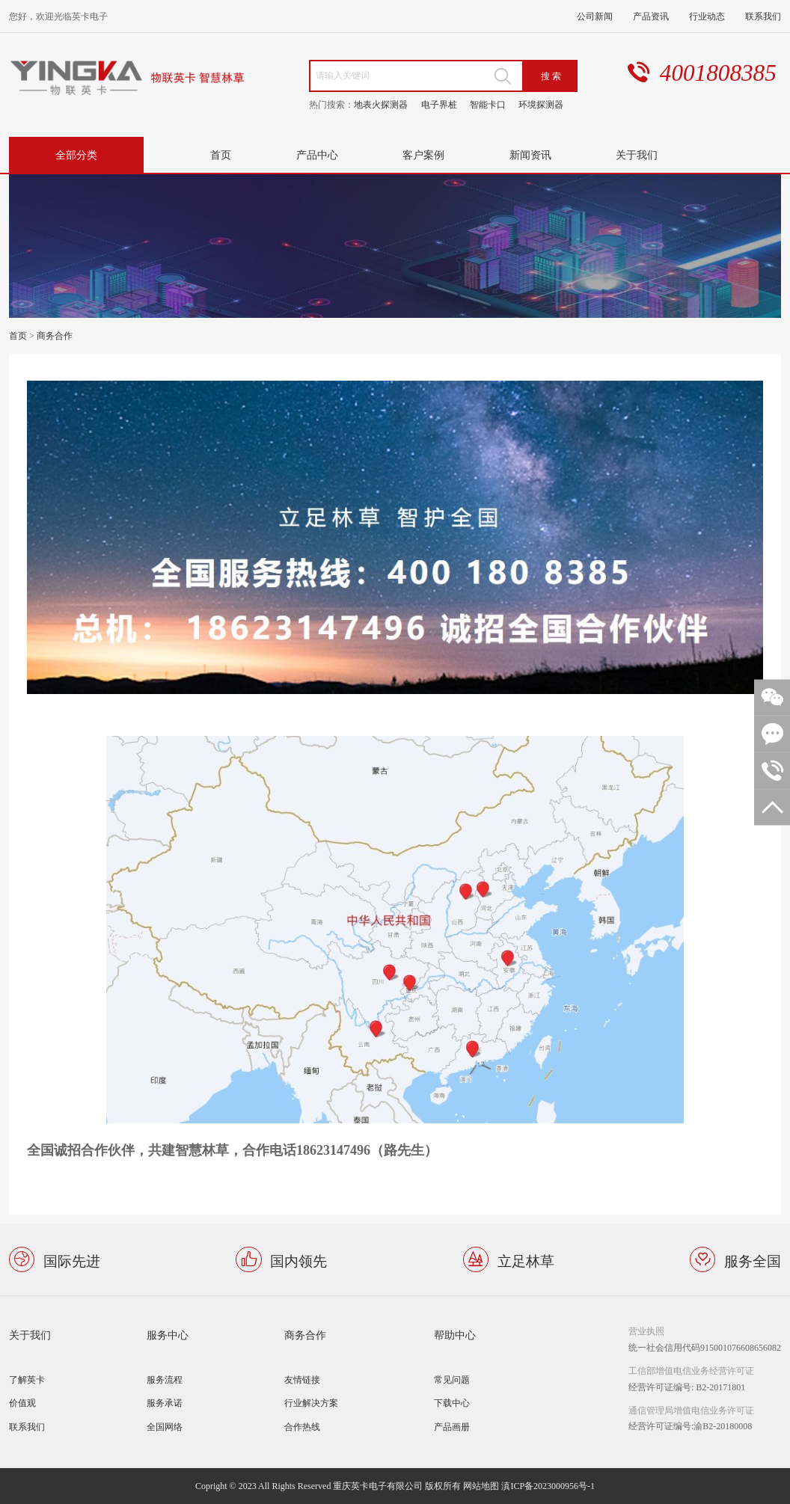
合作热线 (302, 1426)
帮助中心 (455, 1334)
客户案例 (423, 154)
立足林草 (525, 1260)
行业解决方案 (311, 1403)
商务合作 (55, 335)
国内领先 (298, 1260)
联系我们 (763, 16)
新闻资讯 (530, 154)
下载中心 (452, 1403)
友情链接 (302, 1379)
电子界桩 (439, 104)
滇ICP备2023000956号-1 (548, 1486)
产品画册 (452, 1426)
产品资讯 (651, 16)
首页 (220, 154)
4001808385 (718, 73)
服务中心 (168, 1334)
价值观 (22, 1403)
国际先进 (71, 1260)
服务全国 (752, 1260)
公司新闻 (595, 16)
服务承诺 (165, 1403)
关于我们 (637, 154)
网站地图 (481, 1486)
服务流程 (165, 1379)
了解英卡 (27, 1379)
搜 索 (551, 76)
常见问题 (452, 1379)
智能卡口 (488, 104)
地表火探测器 (381, 104)
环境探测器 (540, 104)
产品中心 (317, 154)
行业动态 (707, 16)
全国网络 (165, 1426)
